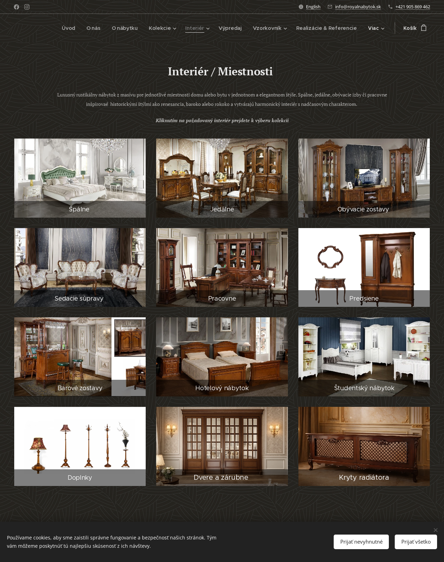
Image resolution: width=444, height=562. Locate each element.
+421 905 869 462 (412, 6)
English (313, 6)
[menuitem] (40, 28)
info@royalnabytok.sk (358, 6)
